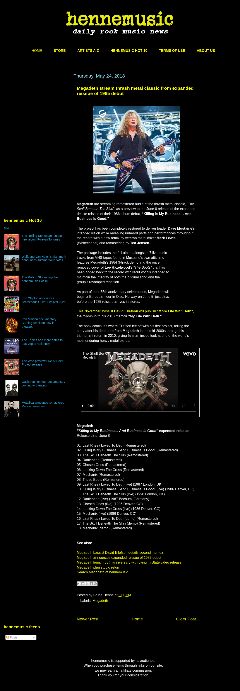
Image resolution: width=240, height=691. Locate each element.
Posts (11, 637)
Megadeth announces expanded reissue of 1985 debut (119, 557)
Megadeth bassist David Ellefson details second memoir (120, 552)
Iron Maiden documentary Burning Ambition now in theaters (39, 322)
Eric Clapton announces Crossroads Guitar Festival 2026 (44, 300)
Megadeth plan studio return (98, 567)
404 (6, 228)
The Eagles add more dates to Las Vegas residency (42, 342)
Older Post (186, 619)
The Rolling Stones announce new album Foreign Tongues (42, 237)
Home (137, 619)
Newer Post (87, 619)
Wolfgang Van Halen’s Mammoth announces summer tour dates (44, 258)
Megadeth (100, 601)
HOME (37, 51)
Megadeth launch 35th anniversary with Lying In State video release (129, 562)
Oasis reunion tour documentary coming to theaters (43, 383)
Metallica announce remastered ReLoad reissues (43, 404)
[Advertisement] (36, 115)
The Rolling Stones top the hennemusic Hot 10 (40, 279)
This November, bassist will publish (135, 311)
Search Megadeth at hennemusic (102, 572)
